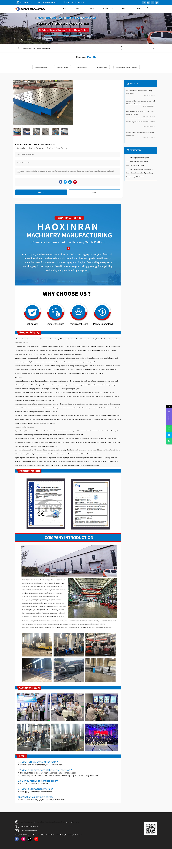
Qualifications (107, 9)
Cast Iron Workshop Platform (57, 148)
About (122, 9)
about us (41, 193)
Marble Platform (82, 67)
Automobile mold (102, 67)
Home (65, 9)
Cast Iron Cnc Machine (37, 148)
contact (94, 193)
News (92, 9)
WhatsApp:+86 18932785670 (75, 2)
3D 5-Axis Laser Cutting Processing (128, 67)
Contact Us (137, 9)
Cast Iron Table (21, 148)
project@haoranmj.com (48, 2)
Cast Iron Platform (47, 48)
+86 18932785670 (25, 2)
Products (78, 9)
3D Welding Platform (39, 67)
